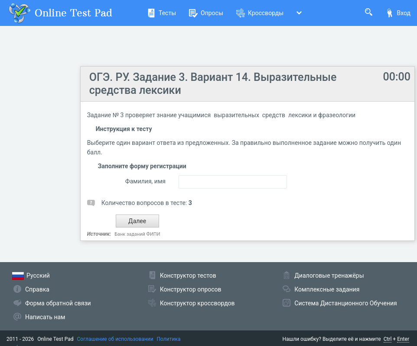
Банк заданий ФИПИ (137, 234)
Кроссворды (259, 13)
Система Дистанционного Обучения (345, 303)
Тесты (161, 13)
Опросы (206, 13)
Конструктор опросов (191, 289)
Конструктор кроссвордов (197, 303)
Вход (397, 13)
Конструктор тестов (188, 275)
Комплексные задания (326, 289)
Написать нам (45, 317)
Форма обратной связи (58, 303)
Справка (37, 289)
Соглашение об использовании (115, 339)
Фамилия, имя (145, 181)
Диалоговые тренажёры (329, 275)
